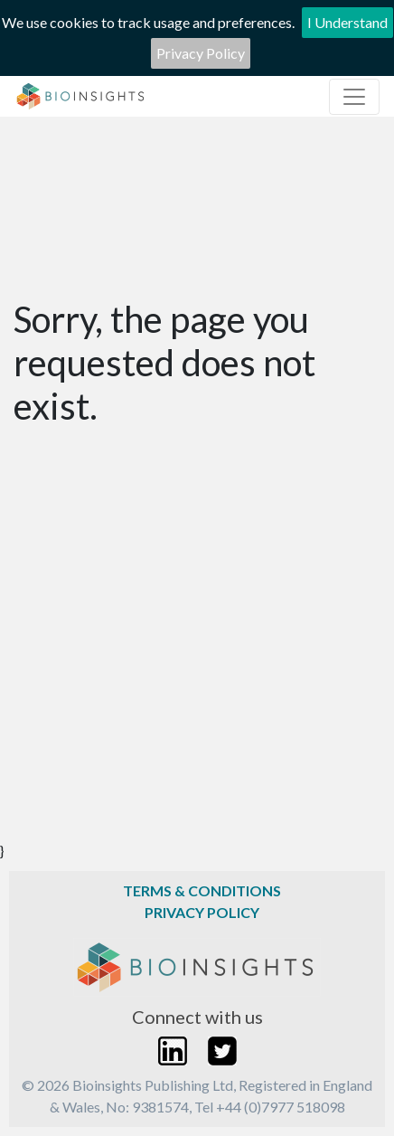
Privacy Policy (200, 53)
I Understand (347, 22)
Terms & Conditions (202, 890)
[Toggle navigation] (354, 97)
